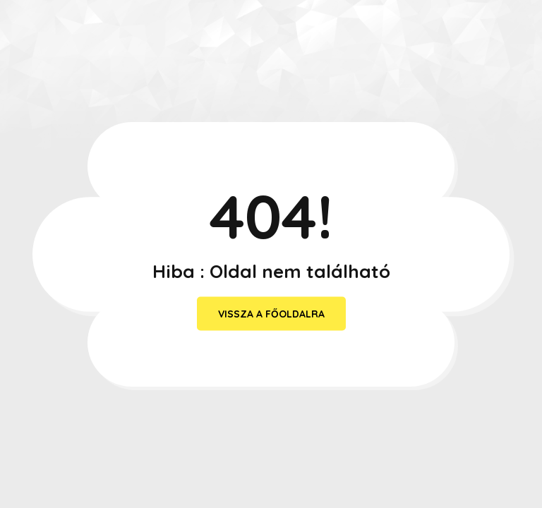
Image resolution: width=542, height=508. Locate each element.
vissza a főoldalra (271, 314)
